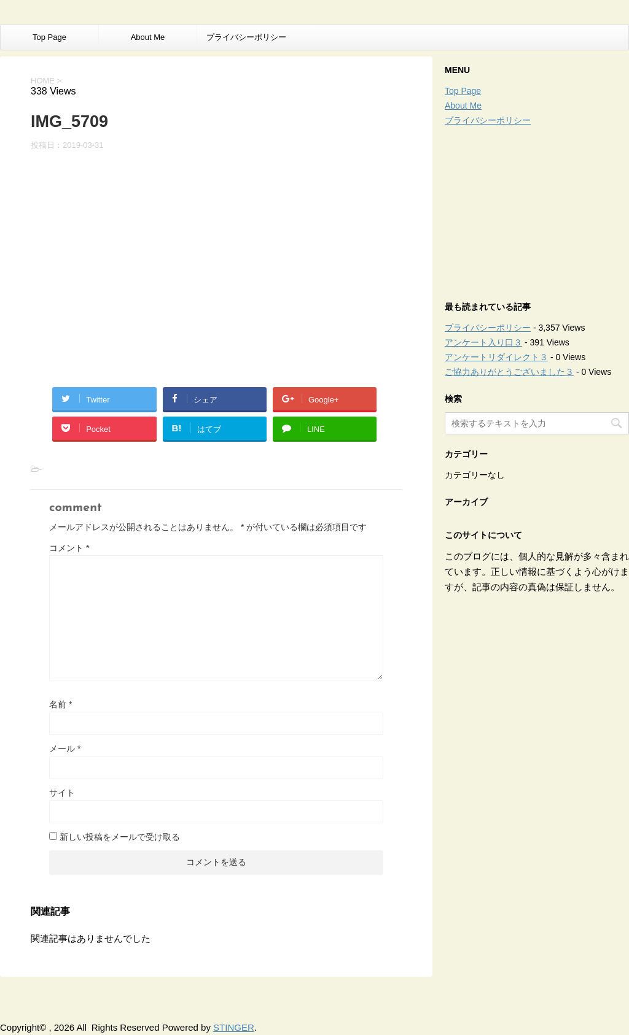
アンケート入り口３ (483, 342)
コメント (69, 548)
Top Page (49, 37)
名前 (60, 704)
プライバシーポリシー (246, 37)
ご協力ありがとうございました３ (509, 372)
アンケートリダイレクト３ (496, 357)
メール (64, 748)
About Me (148, 37)
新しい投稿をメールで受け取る (120, 837)
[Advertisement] (537, 210)
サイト (62, 793)
